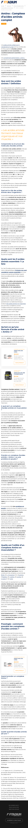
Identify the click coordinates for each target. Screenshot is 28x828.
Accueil (2, 5)
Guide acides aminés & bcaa (7, 7)
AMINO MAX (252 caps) (18, 351)
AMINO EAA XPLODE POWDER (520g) (19, 373)
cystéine (11, 577)
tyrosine (3, 579)
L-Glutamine (10, 575)
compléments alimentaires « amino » (14, 58)
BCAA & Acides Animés (19, 5)
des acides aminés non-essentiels (16, 303)
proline (19, 577)
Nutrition (9, 5)
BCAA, (3, 575)
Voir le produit (19, 362)
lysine (11, 579)
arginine (21, 575)
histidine (4, 577)
